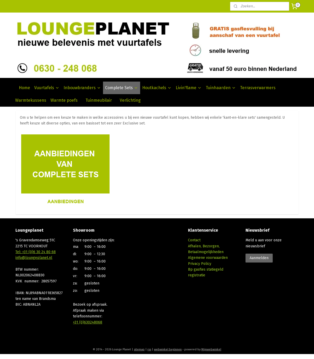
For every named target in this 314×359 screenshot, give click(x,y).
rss (149, 349)
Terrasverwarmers (258, 87)
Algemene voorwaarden (208, 257)
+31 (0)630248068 (87, 322)
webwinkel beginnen (168, 349)
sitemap (139, 349)
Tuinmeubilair (98, 100)
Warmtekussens (30, 100)
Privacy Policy (199, 263)
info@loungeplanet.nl (33, 257)
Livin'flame (189, 87)
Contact (194, 240)
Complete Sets (121, 87)
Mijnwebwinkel (211, 349)
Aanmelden (259, 258)
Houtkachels (157, 87)
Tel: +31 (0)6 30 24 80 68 (35, 252)
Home (24, 87)
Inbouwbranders (82, 87)
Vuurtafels (46, 87)
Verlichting (130, 100)
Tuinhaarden (221, 87)
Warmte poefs (64, 100)
